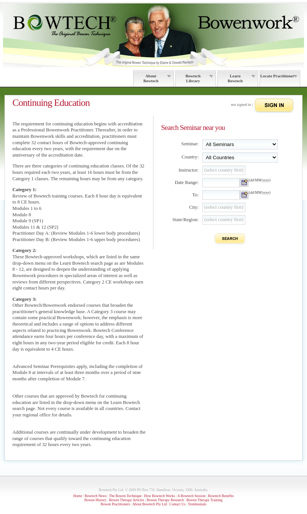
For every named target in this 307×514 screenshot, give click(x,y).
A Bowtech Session (191, 496)
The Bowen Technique (125, 496)
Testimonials (197, 504)
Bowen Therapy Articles (126, 500)
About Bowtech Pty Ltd (149, 504)
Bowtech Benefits (221, 496)
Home (77, 496)
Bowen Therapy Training (204, 500)
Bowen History (95, 500)
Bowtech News (95, 496)
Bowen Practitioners (115, 504)
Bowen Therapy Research (165, 500)
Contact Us (177, 504)
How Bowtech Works (159, 496)
